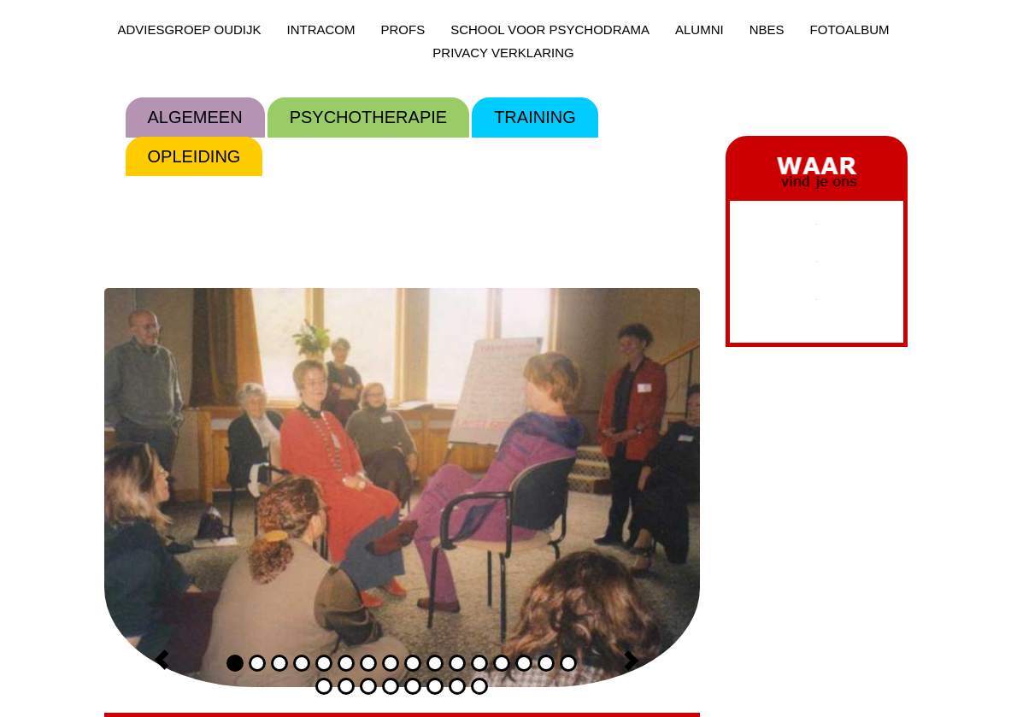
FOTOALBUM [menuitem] (850, 29)
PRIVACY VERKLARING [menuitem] (502, 52)
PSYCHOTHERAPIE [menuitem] (368, 117)
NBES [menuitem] (767, 29)
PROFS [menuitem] (402, 29)
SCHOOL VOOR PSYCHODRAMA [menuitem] (550, 29)
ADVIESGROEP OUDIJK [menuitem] (189, 29)
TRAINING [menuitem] (535, 117)
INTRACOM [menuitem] (320, 29)
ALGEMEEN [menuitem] (195, 117)
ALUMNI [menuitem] (699, 29)
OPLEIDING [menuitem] (194, 156)
